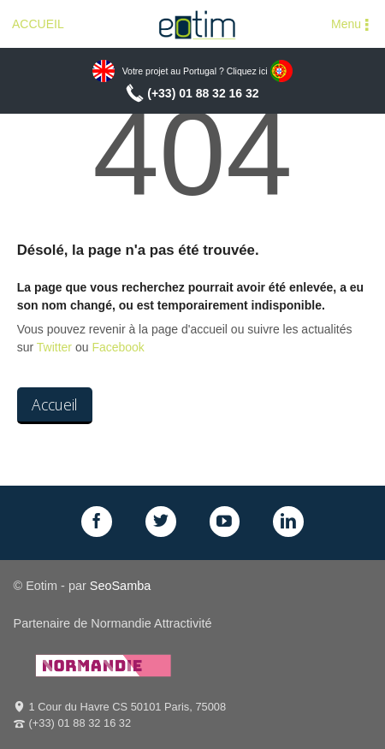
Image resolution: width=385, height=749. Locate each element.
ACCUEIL (38, 24)
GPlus (225, 521)
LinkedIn (288, 521)
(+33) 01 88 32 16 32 (202, 93)
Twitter (54, 347)
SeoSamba (120, 586)
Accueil (54, 404)
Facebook (118, 347)
